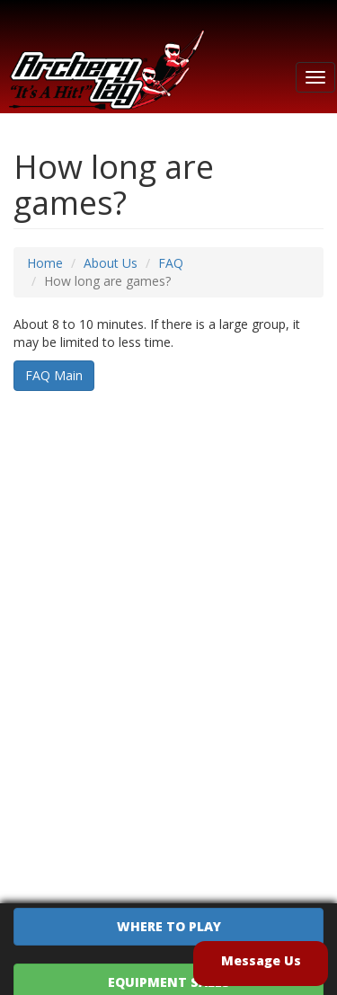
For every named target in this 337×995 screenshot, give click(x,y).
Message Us (261, 960)
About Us (110, 262)
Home (45, 262)
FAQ (170, 262)
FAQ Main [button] (54, 375)
